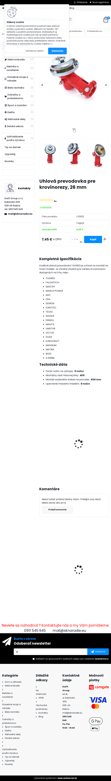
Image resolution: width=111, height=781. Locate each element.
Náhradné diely (15, 119)
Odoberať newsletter (32, 643)
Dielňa (10, 112)
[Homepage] (3, 8)
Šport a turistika (16, 105)
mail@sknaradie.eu (20, 214)
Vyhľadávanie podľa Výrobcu (15, 138)
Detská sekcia (14, 126)
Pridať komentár (57, 509)
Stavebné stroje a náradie (16, 78)
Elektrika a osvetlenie (12, 68)
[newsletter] (98, 652)
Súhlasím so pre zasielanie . (72, 658)
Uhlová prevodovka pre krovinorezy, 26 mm (54, 565)
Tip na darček (13, 147)
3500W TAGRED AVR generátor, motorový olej (55, 441)
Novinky (9, 161)
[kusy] (74, 239)
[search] (70, 20)
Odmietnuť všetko (34, 51)
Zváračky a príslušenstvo (14, 96)
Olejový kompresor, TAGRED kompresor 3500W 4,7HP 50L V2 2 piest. (89, 445)
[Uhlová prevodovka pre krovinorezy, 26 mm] (74, 75)
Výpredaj (10, 154)
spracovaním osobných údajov (64, 658)
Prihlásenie (82, 2)
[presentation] (42, 85)
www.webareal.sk (67, 778)
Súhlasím (57, 51)
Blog (72, 8)
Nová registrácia (100, 2)
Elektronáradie (15, 59)
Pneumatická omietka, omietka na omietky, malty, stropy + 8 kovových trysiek (90, 564)
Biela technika (14, 87)
